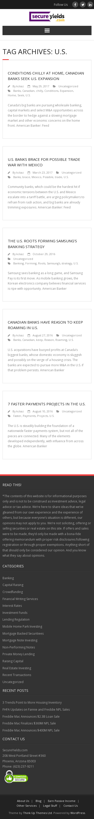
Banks (17, 91)
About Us (23, 801)
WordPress (77, 813)
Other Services (27, 805)
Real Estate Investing (17, 668)
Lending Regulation (16, 619)
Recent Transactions (17, 675)
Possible (48, 177)
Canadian (28, 91)
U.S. (28, 95)
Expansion (66, 91)
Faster (17, 416)
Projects (42, 416)
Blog (38, 801)
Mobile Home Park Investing (22, 626)
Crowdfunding (13, 592)
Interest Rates (12, 606)
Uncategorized (68, 86)
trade (58, 177)
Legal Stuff (50, 805)
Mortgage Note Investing (20, 640)
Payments (29, 416)
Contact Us (70, 805)
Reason (49, 340)
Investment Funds (15, 613)
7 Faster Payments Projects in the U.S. (46, 403)
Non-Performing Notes (19, 647)
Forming (31, 263)
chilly (39, 91)
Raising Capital (13, 661)
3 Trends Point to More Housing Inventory (32, 702)
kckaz (20, 86)
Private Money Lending (19, 654)
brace (26, 177)
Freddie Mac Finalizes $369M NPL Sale (29, 723)
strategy (67, 263)
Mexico (36, 177)
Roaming (61, 340)
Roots (41, 263)
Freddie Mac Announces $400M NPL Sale (31, 730)
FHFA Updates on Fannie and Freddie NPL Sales (36, 709)
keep (39, 340)
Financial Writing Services (20, 599)
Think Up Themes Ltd (37, 813)
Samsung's (53, 263)
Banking (18, 263)
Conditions (51, 91)
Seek (21, 95)
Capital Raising (13, 585)
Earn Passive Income (61, 801)
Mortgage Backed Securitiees (23, 633)
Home (12, 95)
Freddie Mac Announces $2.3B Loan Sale (31, 716)
